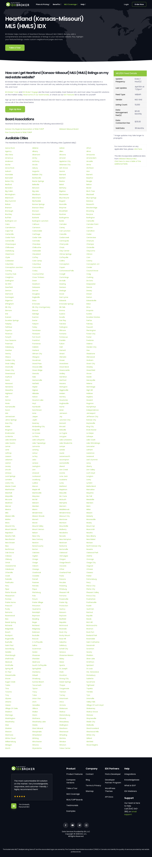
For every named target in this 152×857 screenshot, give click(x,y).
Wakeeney (90, 708)
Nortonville (63, 549)
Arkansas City (65, 164)
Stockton (63, 675)
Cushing (89, 277)
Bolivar (8, 204)
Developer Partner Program (113, 781)
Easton (89, 297)
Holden (62, 393)
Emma (62, 310)
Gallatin (35, 347)
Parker (89, 576)
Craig (88, 274)
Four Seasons (10, 340)
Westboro (63, 728)
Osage (35, 562)
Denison (62, 287)
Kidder (7, 426)
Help (83, 4)
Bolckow (89, 201)
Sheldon (89, 655)
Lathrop (8, 453)
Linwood (35, 473)
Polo (34, 596)
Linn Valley (90, 469)
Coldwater (9, 261)
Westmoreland (92, 728)
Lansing (35, 450)
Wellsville (90, 725)
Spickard (89, 665)
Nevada (62, 536)
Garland (35, 350)
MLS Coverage (70, 4)
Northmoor (9, 549)
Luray (61, 483)
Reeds (88, 619)
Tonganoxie (64, 688)
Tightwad (90, 685)
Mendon (89, 503)
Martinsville (36, 493)
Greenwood (10, 373)
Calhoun (35, 224)
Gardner (8, 350)
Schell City (63, 648)
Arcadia (89, 161)
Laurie (61, 453)
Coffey (35, 257)
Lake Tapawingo (39, 443)
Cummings (64, 277)
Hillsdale (35, 393)
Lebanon (8, 459)
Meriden (35, 506)
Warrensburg (64, 715)
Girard (61, 353)
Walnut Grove (92, 712)
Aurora (62, 171)
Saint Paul (9, 645)
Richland (35, 625)
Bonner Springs (38, 204)
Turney (62, 695)
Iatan (61, 410)
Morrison (62, 523)
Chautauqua (10, 244)
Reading (35, 619)
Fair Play (62, 320)
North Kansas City (93, 546)
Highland (8, 393)
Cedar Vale (36, 237)
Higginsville (63, 390)
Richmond (63, 625)
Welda (35, 725)
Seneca (62, 652)
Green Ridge (37, 370)
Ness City (36, 536)
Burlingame (64, 217)
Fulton (61, 343)
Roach (7, 632)
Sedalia (8, 652)
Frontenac (36, 343)
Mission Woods (38, 516)
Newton (35, 542)
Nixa (7, 546)
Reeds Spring (10, 622)
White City (90, 735)
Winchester (37, 741)
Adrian (62, 148)
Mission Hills (10, 516)
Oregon (62, 559)
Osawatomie (10, 566)
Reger (34, 622)
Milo (6, 513)
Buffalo (8, 217)
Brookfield (63, 211)
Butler (61, 221)
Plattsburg (36, 592)
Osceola (62, 566)
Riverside (63, 629)
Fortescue (63, 337)
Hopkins (89, 397)
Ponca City (90, 596)
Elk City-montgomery (41, 307)
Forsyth (8, 337)
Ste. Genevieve (92, 672)
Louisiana (63, 479)
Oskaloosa (9, 569)
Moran (35, 523)
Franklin (62, 340)
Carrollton (90, 231)
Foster (89, 337)
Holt (6, 397)
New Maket (90, 539)
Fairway (89, 324)
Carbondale (37, 231)
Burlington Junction (40, 221)
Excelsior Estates (93, 317)
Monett (35, 519)
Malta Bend (91, 486)
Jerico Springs (11, 420)
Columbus (36, 264)
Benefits (56, 4)
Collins (62, 261)
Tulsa (34, 695)
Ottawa (89, 569)
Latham (89, 450)
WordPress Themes (110, 790)
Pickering (63, 586)
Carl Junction (64, 231)
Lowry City (9, 483)
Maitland (62, 486)
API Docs (109, 796)
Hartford (62, 380)
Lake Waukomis (65, 443)
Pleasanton (9, 596)
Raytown (62, 615)
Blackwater (63, 194)
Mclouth (62, 499)
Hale (34, 377)
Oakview (35, 552)
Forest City (90, 334)
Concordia (36, 267)
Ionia (34, 413)
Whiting (35, 738)
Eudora (62, 314)
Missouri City (64, 516)
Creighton (9, 277)
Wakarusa (63, 708)
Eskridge (35, 314)
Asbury (35, 168)
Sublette (89, 678)
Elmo (88, 307)
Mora (7, 523)
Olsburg (8, 559)
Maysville (9, 496)
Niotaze (89, 542)
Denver (35, 290)
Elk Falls (62, 307)
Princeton (36, 605)
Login (126, 4)
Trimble (89, 692)
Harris (7, 380)
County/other (38, 274)
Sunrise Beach (38, 682)
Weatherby (9, 721)
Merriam (62, 506)
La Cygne (63, 433)
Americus (9, 158)
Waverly (62, 718)
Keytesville (90, 423)
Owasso (89, 572)
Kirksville (62, 430)
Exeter (34, 320)
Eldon (88, 304)
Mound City (10, 526)
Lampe (62, 446)
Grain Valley (10, 363)
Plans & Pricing (42, 4)
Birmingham (10, 194)
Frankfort (36, 340)
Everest (8, 317)
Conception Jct (92, 264)
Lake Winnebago (93, 443)
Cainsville (90, 221)
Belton (89, 184)
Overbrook (36, 572)
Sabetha (62, 642)
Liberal (62, 466)
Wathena (36, 718)
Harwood (8, 383)
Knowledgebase (131, 779)
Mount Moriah (11, 529)
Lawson (8, 456)
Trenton (62, 692)
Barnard (62, 174)
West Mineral (37, 728)
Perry (88, 582)
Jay (60, 416)
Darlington (9, 280)
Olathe (89, 556)
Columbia (9, 264)
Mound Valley (37, 526)
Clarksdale (36, 251)
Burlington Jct (11, 221)
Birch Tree (90, 191)
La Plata (35, 436)
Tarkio (7, 685)
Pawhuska (9, 582)
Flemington (91, 330)
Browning (90, 211)
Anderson (9, 161)
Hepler (35, 387)
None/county (37, 546)
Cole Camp (37, 261)
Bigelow (62, 191)
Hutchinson (37, 410)
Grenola (35, 373)
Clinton (89, 254)
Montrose (63, 519)
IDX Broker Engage (30, 92)
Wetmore (9, 735)
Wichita (62, 738)
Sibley (61, 658)
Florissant (36, 334)
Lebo (34, 459)
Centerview (91, 237)
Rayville (89, 615)
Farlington (63, 327)
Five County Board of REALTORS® (18, 132)
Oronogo (90, 559)
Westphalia (37, 731)
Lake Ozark (90, 440)
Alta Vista (9, 154)
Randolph (36, 612)
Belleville (35, 184)
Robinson (36, 632)
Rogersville (9, 639)
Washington (10, 718)
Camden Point (92, 224)
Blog (88, 779)
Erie (6, 314)
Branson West (38, 207)
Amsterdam (91, 158)
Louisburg (36, 479)
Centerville (9, 241)
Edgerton (9, 300)
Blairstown (9, 198)
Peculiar (62, 582)
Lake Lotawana (65, 440)
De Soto (89, 280)
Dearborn (36, 284)
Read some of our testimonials (36, 94)
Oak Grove (9, 552)
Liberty (89, 466)
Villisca (35, 708)
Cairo (7, 224)
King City (90, 426)
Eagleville (36, 297)
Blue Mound (64, 198)
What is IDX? (130, 785)
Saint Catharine (92, 642)
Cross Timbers (38, 277)
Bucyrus (89, 214)
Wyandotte (37, 748)
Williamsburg (10, 741)
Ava (88, 171)
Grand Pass (37, 363)
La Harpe (90, 433)
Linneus (8, 473)
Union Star (36, 698)
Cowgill (62, 274)
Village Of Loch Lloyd (94, 705)
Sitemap (90, 791)
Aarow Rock (10, 148)
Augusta (35, 171)
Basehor (89, 178)
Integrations (130, 774)
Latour (35, 453)
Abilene (35, 148)
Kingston (8, 430)
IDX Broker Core (12, 92)
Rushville (8, 642)
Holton (35, 397)
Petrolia (35, 586)
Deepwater (91, 284)
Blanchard (36, 198)
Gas (88, 350)
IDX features (69, 94)
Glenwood (90, 357)
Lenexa (35, 463)
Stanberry (36, 672)
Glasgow (35, 357)
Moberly (89, 516)
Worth (7, 748)
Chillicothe (36, 247)
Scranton (90, 648)
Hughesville (64, 403)
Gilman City (37, 353)
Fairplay (8, 324)
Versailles (36, 705)
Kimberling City (38, 426)
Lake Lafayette (38, 440)
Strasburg (36, 678)
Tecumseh (36, 685)
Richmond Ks (91, 625)
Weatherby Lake (39, 721)
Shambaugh (10, 655)
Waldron (8, 712)
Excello (62, 317)
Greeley (89, 367)
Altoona (62, 154)
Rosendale (90, 639)
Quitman (90, 609)
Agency (8, 151)
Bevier (88, 188)
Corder (89, 267)
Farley (34, 327)
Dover (61, 294)
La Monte (9, 436)
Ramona (8, 612)
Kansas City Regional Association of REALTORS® (24, 129)
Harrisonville (37, 380)
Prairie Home (10, 602)
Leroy (88, 463)
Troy (7, 695)
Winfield (89, 741)
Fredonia (90, 340)
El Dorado (36, 304)
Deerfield (9, 287)
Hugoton (90, 403)
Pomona (62, 596)
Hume (61, 407)
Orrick (7, 562)
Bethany (62, 188)
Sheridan (36, 658)
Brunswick (36, 214)
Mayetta (89, 493)
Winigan (8, 745)
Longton (89, 476)
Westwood (63, 731)
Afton (88, 148)
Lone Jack (63, 476)
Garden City (91, 347)
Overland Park (65, 572)
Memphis (63, 503)
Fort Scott (36, 337)
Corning (8, 270)
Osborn (35, 566)
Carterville (9, 234)
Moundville (63, 526)
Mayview (35, 496)
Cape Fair (9, 231)
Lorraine (8, 479)
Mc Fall (89, 496)
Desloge (62, 290)
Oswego (35, 569)
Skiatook (8, 662)
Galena (89, 343)
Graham (89, 360)
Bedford (8, 184)
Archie (7, 164)
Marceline (90, 489)
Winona (35, 745)
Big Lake (35, 191)
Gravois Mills (37, 367)
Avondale (9, 174)
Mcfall (34, 499)
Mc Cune (63, 496)
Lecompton (64, 459)
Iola (6, 413)
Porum (35, 599)
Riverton (89, 629)
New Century (37, 539)
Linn (34, 469)
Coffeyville (63, 257)
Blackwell (90, 194)
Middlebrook (64, 509)
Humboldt (36, 407)
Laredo (62, 450)
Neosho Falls (10, 536)
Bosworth (90, 204)
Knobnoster (10, 433)
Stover (8, 678)
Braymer (62, 207)
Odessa (8, 556)
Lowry (88, 479)
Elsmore (8, 310)
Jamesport (90, 413)
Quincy (62, 609)
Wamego (9, 715)
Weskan (8, 728)
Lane (7, 450)
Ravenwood (10, 615)
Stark (61, 672)
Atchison (90, 168)
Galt (61, 347)
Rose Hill (62, 639)
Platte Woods (10, 592)
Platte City (90, 589)
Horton (8, 400)
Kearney (35, 423)
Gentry (8, 353)
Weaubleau (64, 721)
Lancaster (90, 446)
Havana (62, 383)
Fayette (8, 330)
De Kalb (62, 280)
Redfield (62, 619)
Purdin (89, 605)
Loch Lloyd (90, 473)
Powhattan (90, 599)
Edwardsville (91, 300)
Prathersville (91, 602)
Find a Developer (113, 774)
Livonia (62, 473)
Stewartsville (10, 675)
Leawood (90, 456)
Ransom (62, 612)
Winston (62, 745)
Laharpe (89, 436)
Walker (35, 712)
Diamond (9, 294)
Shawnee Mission (66, 655)
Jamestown (10, 416)
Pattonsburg (91, 579)
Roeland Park (91, 635)
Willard (89, 738)
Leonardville (64, 463)
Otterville (9, 572)
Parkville (8, 579)
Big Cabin (9, 191)
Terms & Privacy (93, 785)
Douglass (36, 294)
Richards (8, 625)
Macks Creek (10, 486)
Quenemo (36, 609)
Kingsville (36, 430)
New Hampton (65, 539)
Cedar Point (10, 237)
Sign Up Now (15, 109)
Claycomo (90, 251)
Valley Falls (90, 702)
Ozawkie (35, 576)
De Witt (8, 284)
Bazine (62, 181)
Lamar (7, 446)
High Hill (89, 390)
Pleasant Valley (92, 592)
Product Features (74, 774)
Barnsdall (9, 178)
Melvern (35, 503)
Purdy (7, 609)
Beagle (89, 181)
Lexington (36, 466)
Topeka (89, 688)
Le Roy (35, 456)
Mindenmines (65, 513)
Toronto (8, 692)
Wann (34, 715)
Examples (70, 811)
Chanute (90, 241)
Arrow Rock (9, 168)
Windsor (62, 741)
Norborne (63, 546)
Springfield (36, 668)
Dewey (89, 290)
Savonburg (9, 648)
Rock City (63, 632)
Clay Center (64, 251)
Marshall (8, 493)
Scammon (36, 648)
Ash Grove (63, 168)
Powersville (63, 599)
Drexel (89, 294)
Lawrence (90, 453)
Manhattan (9, 489)
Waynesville (91, 718)
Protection (63, 605)
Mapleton (63, 489)
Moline (8, 519)
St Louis (89, 668)
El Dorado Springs (66, 304)
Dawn (34, 280)
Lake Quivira (10, 443)
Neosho (89, 532)
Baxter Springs (38, 181)
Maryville (62, 493)
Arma (88, 164)
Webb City (90, 721)
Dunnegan (9, 297)
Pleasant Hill (64, 592)
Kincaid (62, 426)
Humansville (10, 407)
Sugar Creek (10, 682)
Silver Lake (90, 658)
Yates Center (64, 748)
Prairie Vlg (63, 602)
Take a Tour (15, 47)
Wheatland (36, 735)
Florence (8, 334)
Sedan (35, 652)
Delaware (36, 287)
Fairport (35, 324)
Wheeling (63, 735)
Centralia (36, 241)
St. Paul (8, 672)
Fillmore (62, 330)
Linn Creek (63, 469)
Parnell (35, 579)
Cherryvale (63, 244)
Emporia (89, 310)
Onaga (35, 559)
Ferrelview (36, 330)
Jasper (35, 416)
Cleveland (36, 254)
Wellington (63, 725)
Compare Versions (70, 781)
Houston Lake (37, 400)
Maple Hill (36, 489)
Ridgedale (9, 629)
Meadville (90, 499)
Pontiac (8, 599)
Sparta (62, 665)
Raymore (36, 615)
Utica (61, 702)
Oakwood (63, 552)
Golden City (10, 360)
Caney (62, 227)
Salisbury (63, 645)
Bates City (9, 181)
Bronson (35, 211)
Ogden (35, 556)
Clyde (7, 257)
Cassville (62, 234)
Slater (61, 662)
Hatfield (35, 383)
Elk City (8, 307)
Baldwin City (37, 174)
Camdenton (10, 227)
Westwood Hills (92, 731)
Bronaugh (9, 211)
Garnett (62, 350)
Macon (35, 486)
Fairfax (89, 320)
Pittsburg (63, 589)
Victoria (62, 705)
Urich (34, 702)
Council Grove (92, 270)
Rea (6, 619)
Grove (88, 373)
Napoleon (9, 532)
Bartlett (62, 178)
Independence (92, 410)
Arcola (35, 164)
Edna (34, 300)
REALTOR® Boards (74, 799)
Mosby (89, 523)
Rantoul (89, 612)
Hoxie (7, 403)
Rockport (9, 635)
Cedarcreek (64, 237)
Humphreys (91, 407)
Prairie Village (37, 602)
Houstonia (63, 400)
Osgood (89, 566)
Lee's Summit (92, 459)
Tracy (34, 692)
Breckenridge (91, 207)
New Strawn (10, 542)
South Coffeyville (39, 665)
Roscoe (35, 639)
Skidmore (36, 662)
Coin (88, 257)
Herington (63, 387)
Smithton (90, 662)
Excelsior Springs (12, 320)
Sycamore (90, 682)
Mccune (8, 499)
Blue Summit (10, 201)
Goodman (36, 360)
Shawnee (36, 655)
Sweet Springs (65, 682)
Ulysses (8, 698)
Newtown (63, 542)
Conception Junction (14, 267)
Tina (7, 688)
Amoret (62, 158)
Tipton (35, 688)
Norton (35, 549)
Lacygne (62, 436)
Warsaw (89, 715)
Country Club (10, 274)
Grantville (9, 367)
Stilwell (35, 675)
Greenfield (90, 370)
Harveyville (90, 380)
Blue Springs (91, 198)
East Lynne (63, 297)
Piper (7, 589)
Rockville (35, 635)
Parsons (62, 579)
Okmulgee (63, 556)
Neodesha (63, 532)
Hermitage (90, 387)
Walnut (62, 712)
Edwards (62, 300)
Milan (88, 509)
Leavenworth (64, 456)
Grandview (63, 363)
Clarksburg (9, 251)
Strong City (64, 678)
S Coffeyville (37, 642)
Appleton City (65, 161)
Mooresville (91, 519)
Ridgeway (36, 629)
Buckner (62, 214)
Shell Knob (9, 658)
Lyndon (89, 483)
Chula (61, 247)
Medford (8, 503)
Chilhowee (9, 247)
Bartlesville (36, 178)
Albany (35, 151)
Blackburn (36, 194)
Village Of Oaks (11, 708)
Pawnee (35, 582)
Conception (64, 264)
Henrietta (9, 387)
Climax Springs (65, 254)
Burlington (90, 217)
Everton (35, 317)
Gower (62, 360)
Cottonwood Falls (66, 270)
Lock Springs (10, 476)
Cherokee (36, 244)
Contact (90, 774)
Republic (62, 622)
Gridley (62, 373)
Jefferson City (92, 416)
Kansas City (91, 420)
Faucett (89, 327)
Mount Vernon (38, 529)
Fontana (62, 334)
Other (61, 569)
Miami (34, 509)
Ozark (7, 576)
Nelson (35, 532)
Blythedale (36, 201)
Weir (7, 725)
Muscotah (90, 529)
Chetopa (90, 244)
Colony (89, 261)
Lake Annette (10, 440)
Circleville (90, 247)
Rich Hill (89, 622)
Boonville (63, 204)
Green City (9, 370)
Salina (34, 645)
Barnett (89, 174)
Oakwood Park (92, 552)
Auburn (8, 171)
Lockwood (36, 476)
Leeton (8, 463)
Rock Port (90, 632)
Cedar (89, 234)
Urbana (8, 702)
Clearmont (9, 254)
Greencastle (64, 370)
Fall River (8, 327)
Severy (89, 652)
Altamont (36, 154)
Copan (62, 267)
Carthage (36, 234)
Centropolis (64, 241)
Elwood (35, 310)
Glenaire (62, 357)
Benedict (9, 188)
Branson (8, 207)
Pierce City (90, 586)
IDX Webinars (130, 791)
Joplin (34, 420)
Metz (88, 506)
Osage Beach (65, 562)
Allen (61, 151)
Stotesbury (90, 675)
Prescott (8, 605)
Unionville (90, 698)
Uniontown (63, 698)
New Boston (10, 539)
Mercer (8, 506)
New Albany (91, 536)
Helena (89, 383)
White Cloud (10, 738)
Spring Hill (9, 668)
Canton (89, 227)
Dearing (62, 284)
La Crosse (36, 433)
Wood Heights (92, 745)
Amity (34, 158)
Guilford (8, 377)
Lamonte (36, 446)
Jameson (63, 413)
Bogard (62, 201)
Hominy (62, 397)
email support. (130, 813)
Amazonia (90, 154)
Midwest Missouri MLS (127, 158)
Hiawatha (9, 390)
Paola (61, 576)
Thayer (62, 685)
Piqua (34, 589)
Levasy (8, 466)
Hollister (89, 393)
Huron (7, 410)
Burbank (35, 217)
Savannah (90, 645)
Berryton (35, 188)
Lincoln (8, 469)
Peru (7, 586)
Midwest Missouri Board (68, 129)
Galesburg (9, 347)
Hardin (89, 377)
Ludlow (35, 483)
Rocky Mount (64, 635)
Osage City (91, 562)
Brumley (8, 214)
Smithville (9, 665)
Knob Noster (91, 430)
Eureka (89, 314)
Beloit (61, 184)
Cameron (36, 227)
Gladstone (90, 353)
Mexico (8, 509)
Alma (88, 151)
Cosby (35, 270)
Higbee (35, 390)
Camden (63, 224)
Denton (8, 290)
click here (138, 149)
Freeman (9, 343)
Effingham (9, 304)
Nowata (89, 549)
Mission (89, 513)
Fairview (62, 324)
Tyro (88, 695)
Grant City (90, 363)
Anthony (35, 161)
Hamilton (63, 377)
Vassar (8, 705)
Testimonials (72, 805)
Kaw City (8, 423)
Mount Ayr (90, 526)
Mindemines (37, 513)
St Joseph (63, 668)
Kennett (62, 423)
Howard (89, 400)
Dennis (89, 287)
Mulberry (62, 529)
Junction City (64, 420)
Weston (8, 731)
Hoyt (34, 403)
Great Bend (64, 367)
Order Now (139, 4)
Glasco (8, 357)
